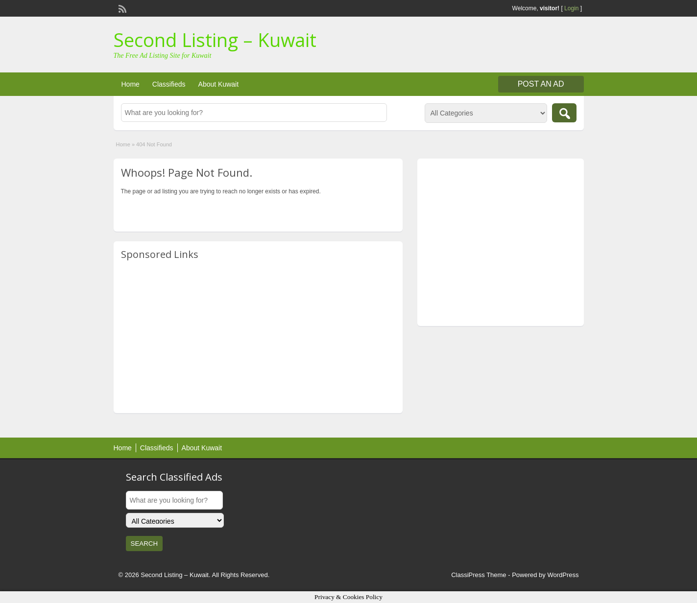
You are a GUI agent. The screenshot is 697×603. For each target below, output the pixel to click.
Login (571, 8)
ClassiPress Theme (478, 575)
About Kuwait (218, 84)
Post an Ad (541, 84)
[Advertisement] (258, 337)
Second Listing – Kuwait (215, 39)
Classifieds (169, 84)
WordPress (562, 575)
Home (130, 84)
